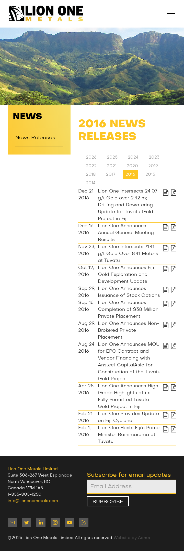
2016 (130, 175)
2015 (150, 175)
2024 (133, 158)
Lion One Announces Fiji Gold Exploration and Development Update (126, 274)
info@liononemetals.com (33, 501)
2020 (132, 166)
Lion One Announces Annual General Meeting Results (126, 233)
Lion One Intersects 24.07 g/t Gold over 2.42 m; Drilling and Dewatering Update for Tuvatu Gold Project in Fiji (127, 205)
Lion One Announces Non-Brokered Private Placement (128, 330)
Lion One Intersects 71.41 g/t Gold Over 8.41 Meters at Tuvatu (128, 254)
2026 (91, 158)
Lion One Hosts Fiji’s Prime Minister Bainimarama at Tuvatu (128, 435)
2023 (154, 158)
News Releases (35, 137)
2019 (153, 166)
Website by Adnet (131, 538)
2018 (91, 175)
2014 (91, 183)
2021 (112, 166)
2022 (91, 166)
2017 (110, 175)
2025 (112, 158)
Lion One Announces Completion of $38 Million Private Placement (128, 309)
